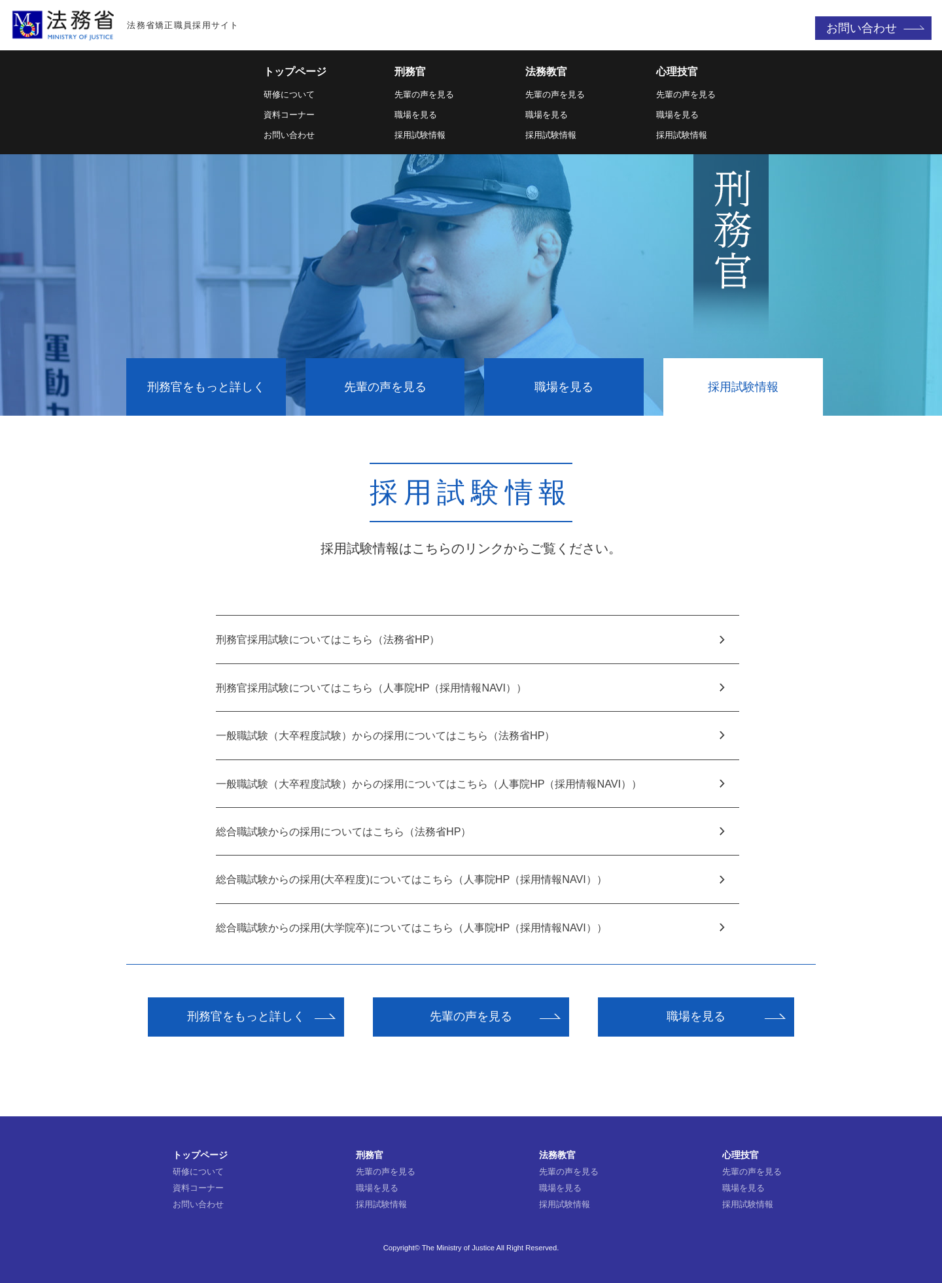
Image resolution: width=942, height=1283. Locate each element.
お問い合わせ (861, 28)
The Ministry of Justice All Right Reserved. (490, 1248)
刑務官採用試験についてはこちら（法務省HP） (471, 639)
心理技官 (677, 71)
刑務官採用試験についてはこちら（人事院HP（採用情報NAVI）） (471, 687)
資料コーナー (289, 115)
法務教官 (546, 71)
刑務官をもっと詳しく (206, 386)
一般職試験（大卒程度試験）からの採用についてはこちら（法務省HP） (471, 735)
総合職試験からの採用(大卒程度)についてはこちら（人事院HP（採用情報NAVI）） (471, 879)
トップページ (295, 71)
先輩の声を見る (424, 94)
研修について (289, 94)
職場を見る (415, 115)
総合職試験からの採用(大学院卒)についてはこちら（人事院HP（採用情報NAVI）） (471, 927)
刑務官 (410, 71)
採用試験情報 (419, 135)
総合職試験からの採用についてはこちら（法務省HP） (471, 831)
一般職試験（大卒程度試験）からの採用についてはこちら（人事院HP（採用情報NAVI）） (471, 784)
